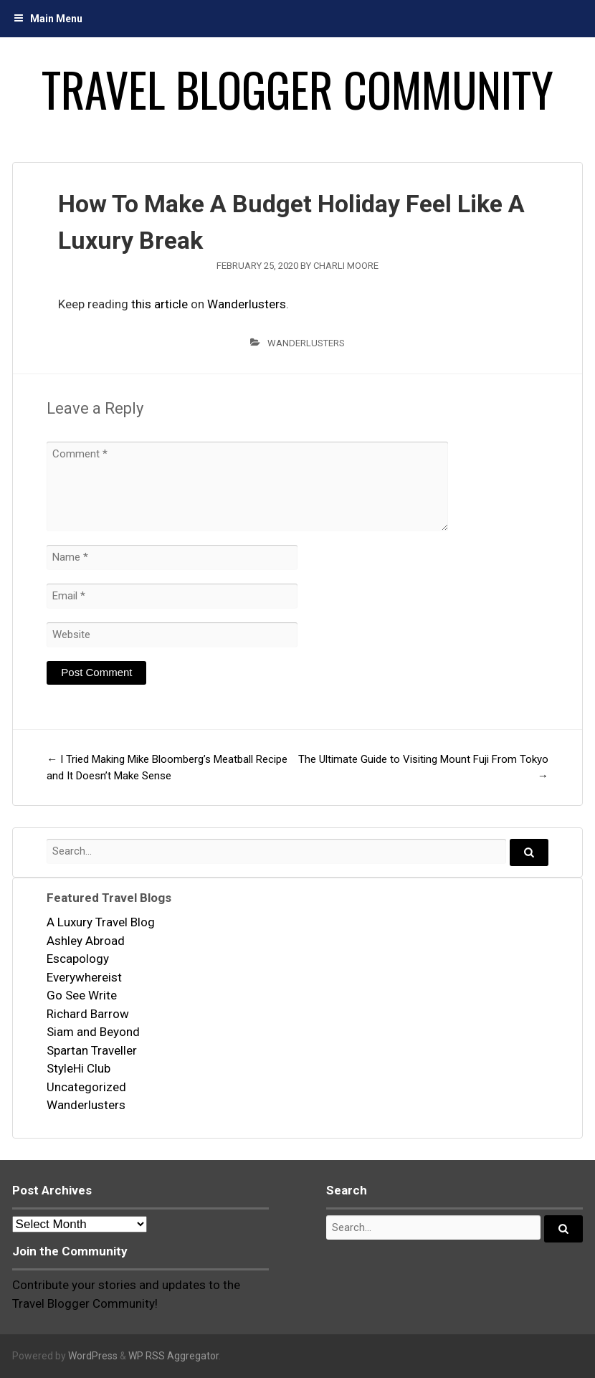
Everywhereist (84, 977)
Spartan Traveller (92, 1050)
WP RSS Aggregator (173, 1356)
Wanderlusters (246, 304)
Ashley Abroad (86, 940)
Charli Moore (346, 265)
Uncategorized (86, 1087)
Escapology (78, 958)
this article (159, 304)
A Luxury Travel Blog (101, 922)
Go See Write (82, 995)
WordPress (93, 1356)
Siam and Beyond (93, 1032)
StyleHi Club (78, 1068)
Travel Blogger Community (297, 89)
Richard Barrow (88, 1014)
